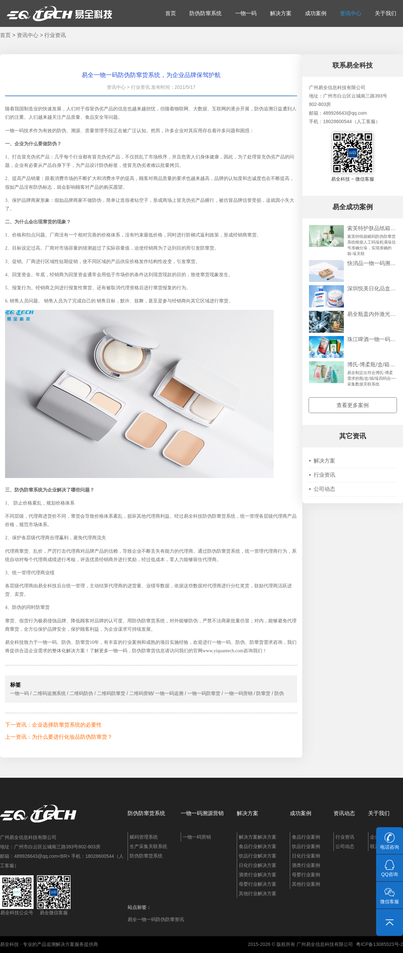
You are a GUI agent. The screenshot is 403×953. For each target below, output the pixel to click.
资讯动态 (344, 813)
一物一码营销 (197, 837)
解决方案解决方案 (257, 837)
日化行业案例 (306, 855)
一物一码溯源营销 (202, 813)
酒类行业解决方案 (257, 874)
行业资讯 (55, 35)
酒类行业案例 (306, 865)
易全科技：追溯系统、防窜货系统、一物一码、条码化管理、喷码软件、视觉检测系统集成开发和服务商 (59, 13)
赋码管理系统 (144, 837)
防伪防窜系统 (205, 13)
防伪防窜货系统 (146, 813)
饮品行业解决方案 (257, 855)
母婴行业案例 (306, 874)
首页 (170, 13)
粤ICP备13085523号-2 (379, 944)
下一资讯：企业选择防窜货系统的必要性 (53, 725)
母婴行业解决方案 (257, 884)
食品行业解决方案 (257, 846)
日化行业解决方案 (257, 865)
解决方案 (281, 13)
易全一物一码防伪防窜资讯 (156, 919)
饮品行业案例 (306, 846)
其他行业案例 (306, 884)
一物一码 (246, 13)
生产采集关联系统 (148, 846)
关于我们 (385, 13)
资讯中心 (350, 13)
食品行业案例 (306, 837)
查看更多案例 (353, 405)
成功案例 (315, 13)
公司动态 (322, 489)
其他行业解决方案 (257, 893)
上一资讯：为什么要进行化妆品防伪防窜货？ (59, 737)
